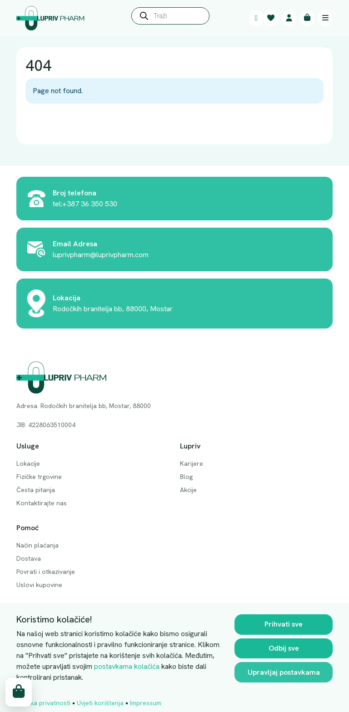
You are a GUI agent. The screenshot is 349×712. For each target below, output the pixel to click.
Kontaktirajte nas (41, 503)
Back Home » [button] (54, 124)
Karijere (191, 463)
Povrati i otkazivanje (45, 572)
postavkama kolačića (127, 666)
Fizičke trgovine (39, 477)
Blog (186, 477)
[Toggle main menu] (325, 18)
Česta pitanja (35, 490)
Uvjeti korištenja (100, 703)
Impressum (145, 703)
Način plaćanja (37, 545)
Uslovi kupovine (39, 585)
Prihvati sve (283, 624)
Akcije (188, 490)
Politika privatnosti (43, 703)
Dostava (28, 558)
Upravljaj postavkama (284, 672)
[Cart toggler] (307, 18)
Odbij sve (284, 648)
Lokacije (28, 463)
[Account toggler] (289, 18)
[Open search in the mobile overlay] (170, 18)
